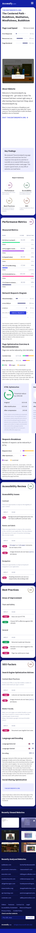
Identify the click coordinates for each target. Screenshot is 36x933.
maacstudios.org (7, 888)
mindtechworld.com (8, 879)
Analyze (30, 917)
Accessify (9, 3)
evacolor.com (6, 874)
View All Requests (18, 313)
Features (11, 904)
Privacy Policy (6, 911)
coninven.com (6, 898)
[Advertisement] (17, 52)
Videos (4, 904)
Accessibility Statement (9, 908)
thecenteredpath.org (11, 10)
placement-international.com (10, 869)
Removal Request (25, 908)
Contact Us (20, 904)
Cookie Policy (17, 911)
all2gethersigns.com (8, 884)
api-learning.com (7, 893)
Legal (28, 904)
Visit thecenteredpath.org (15, 117)
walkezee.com (6, 865)
